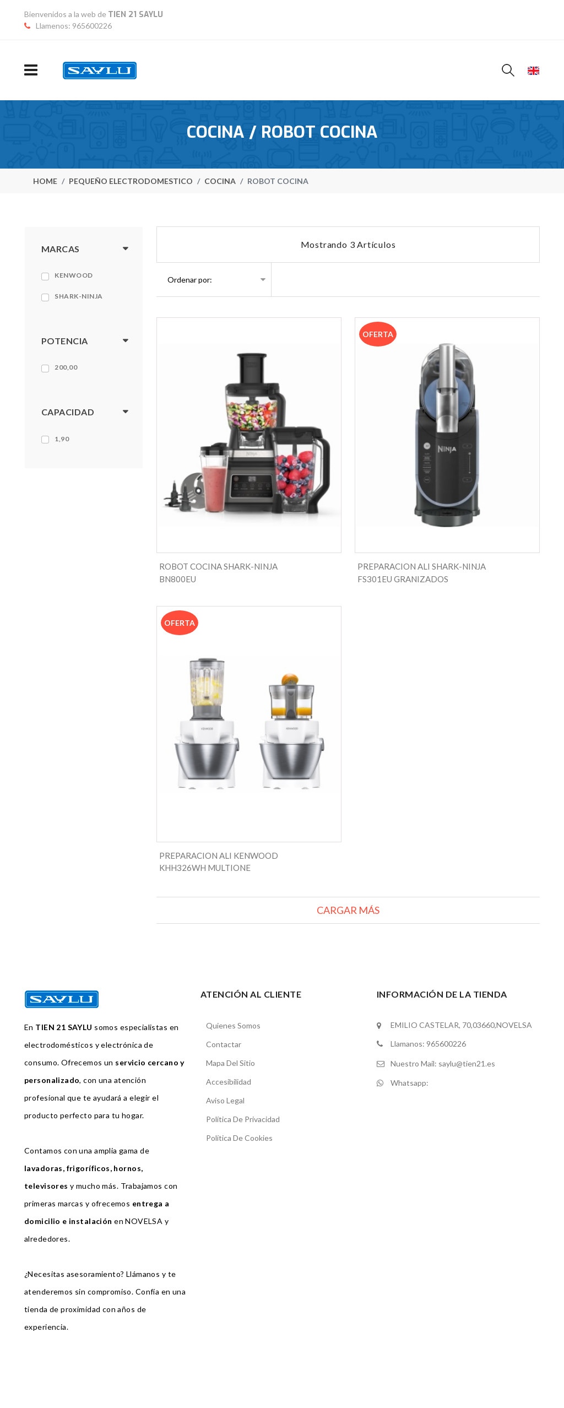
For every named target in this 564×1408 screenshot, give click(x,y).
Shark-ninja (79, 296)
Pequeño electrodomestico (131, 181)
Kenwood (74, 275)
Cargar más (348, 927)
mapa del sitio (230, 1080)
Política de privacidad (243, 1136)
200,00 (66, 367)
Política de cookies (239, 1155)
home (45, 181)
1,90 (62, 439)
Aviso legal (225, 1117)
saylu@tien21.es (466, 1078)
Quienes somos (233, 1042)
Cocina (220, 181)
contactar (223, 1061)
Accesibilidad (228, 1098)
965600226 (446, 1060)
